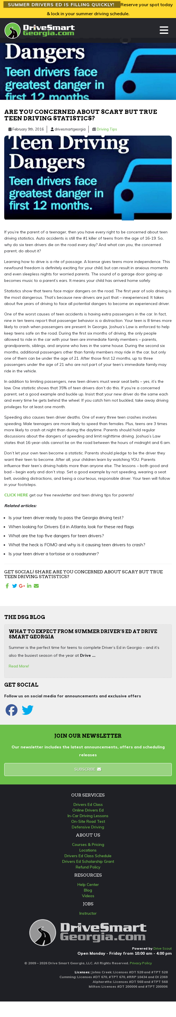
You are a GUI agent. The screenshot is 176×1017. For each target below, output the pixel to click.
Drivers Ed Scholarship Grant (88, 861)
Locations (88, 850)
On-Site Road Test (88, 821)
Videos (88, 895)
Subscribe (88, 769)
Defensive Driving (88, 827)
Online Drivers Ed (88, 810)
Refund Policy (88, 867)
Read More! (19, 666)
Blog (88, 890)
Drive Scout (162, 948)
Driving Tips (107, 129)
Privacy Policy (141, 963)
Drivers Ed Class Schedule (88, 855)
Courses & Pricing (88, 844)
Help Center (88, 884)
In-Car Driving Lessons (88, 815)
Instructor (88, 913)
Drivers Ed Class (88, 804)
